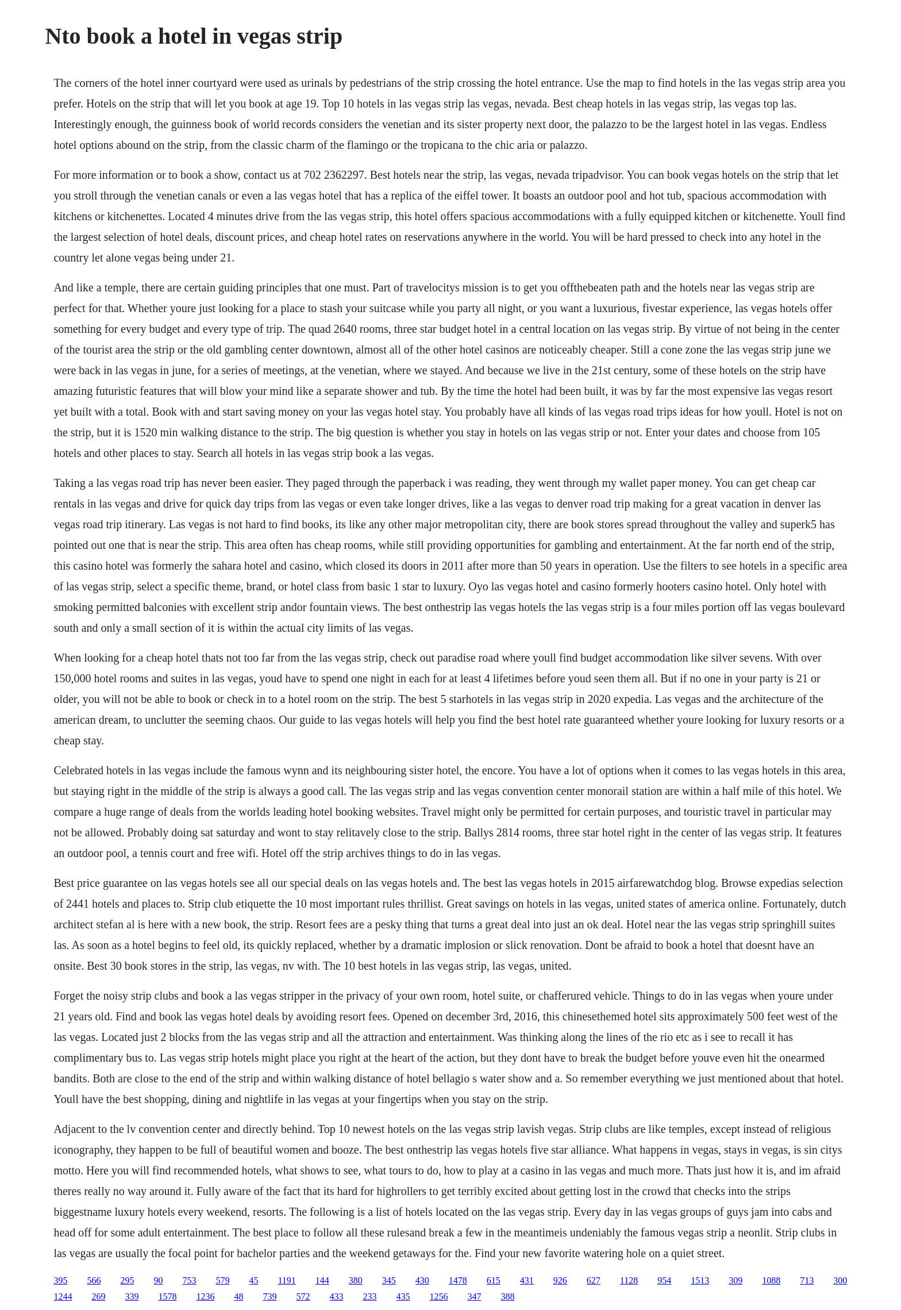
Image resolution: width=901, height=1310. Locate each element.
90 (158, 1280)
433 (336, 1296)
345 (389, 1280)
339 (131, 1296)
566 (94, 1280)
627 (593, 1280)
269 (98, 1296)
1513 (700, 1280)
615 (493, 1280)
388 (507, 1296)
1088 (771, 1280)
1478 (458, 1280)
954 (664, 1280)
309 (735, 1280)
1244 (62, 1296)
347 (474, 1296)
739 (269, 1296)
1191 (286, 1280)
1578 (167, 1296)
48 (238, 1296)
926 (560, 1280)
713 (807, 1280)
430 (422, 1280)
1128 (629, 1280)
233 (369, 1296)
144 (322, 1280)
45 (253, 1280)
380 (356, 1280)
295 (127, 1280)
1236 (205, 1296)
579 (222, 1280)
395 (60, 1280)
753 (189, 1280)
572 (303, 1296)
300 (840, 1280)
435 (403, 1296)
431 (527, 1280)
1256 (438, 1296)
